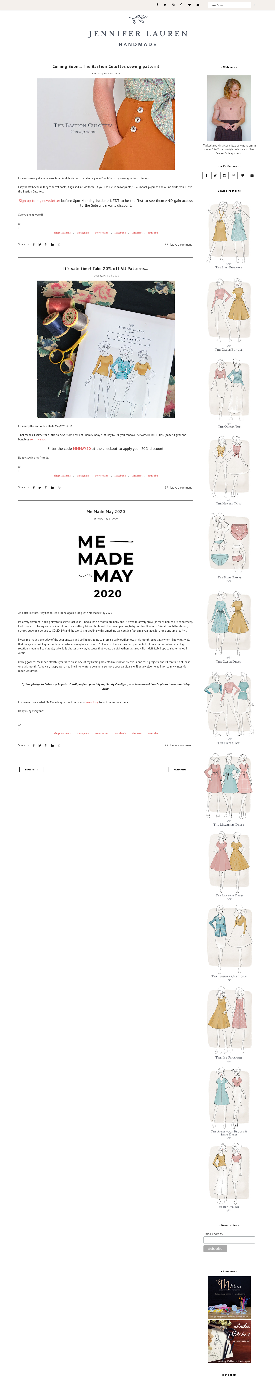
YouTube (152, 232)
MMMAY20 (82, 448)
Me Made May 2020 (106, 511)
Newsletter (101, 232)
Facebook (121, 232)
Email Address (213, 1234)
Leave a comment (181, 244)
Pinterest (137, 232)
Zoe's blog (92, 702)
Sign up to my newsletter (39, 200)
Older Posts (180, 769)
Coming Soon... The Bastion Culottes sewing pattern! (105, 66)
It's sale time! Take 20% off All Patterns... (105, 268)
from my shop (37, 439)
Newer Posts (31, 769)
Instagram (83, 232)
